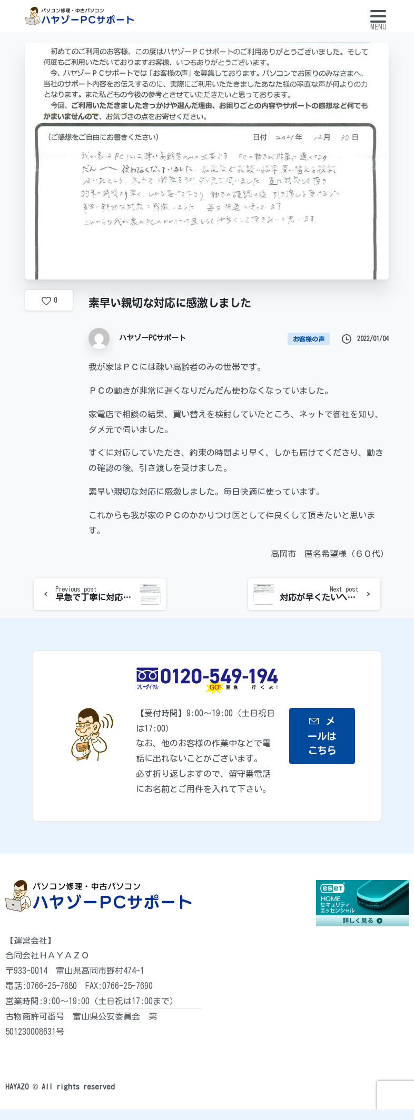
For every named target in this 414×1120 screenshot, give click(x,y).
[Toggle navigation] (378, 16)
